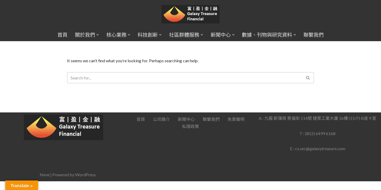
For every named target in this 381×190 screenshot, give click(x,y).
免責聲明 (236, 127)
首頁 (62, 35)
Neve (44, 183)
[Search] (184, 77)
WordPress (85, 183)
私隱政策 (190, 134)
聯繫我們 (313, 35)
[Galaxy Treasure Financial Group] (190, 14)
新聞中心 (186, 127)
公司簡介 (161, 127)
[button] (97, 35)
